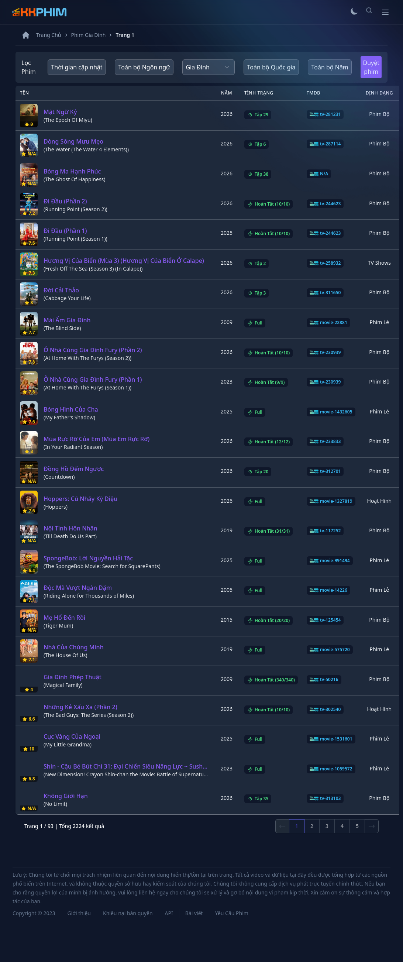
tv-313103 (325, 798)
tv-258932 (325, 263)
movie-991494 (330, 560)
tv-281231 (325, 114)
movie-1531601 (331, 739)
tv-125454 (325, 620)
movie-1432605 (331, 412)
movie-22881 (328, 322)
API (169, 913)
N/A (319, 173)
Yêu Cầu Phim (231, 913)
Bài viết (194, 913)
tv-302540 (325, 709)
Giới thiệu (79, 913)
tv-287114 (325, 144)
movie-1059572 (331, 769)
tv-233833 (325, 441)
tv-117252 (325, 530)
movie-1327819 (331, 501)
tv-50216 (324, 679)
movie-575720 (330, 649)
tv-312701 (325, 471)
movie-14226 (328, 590)
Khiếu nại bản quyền (128, 913)
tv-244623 (325, 203)
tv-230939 (325, 352)
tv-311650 (325, 292)
